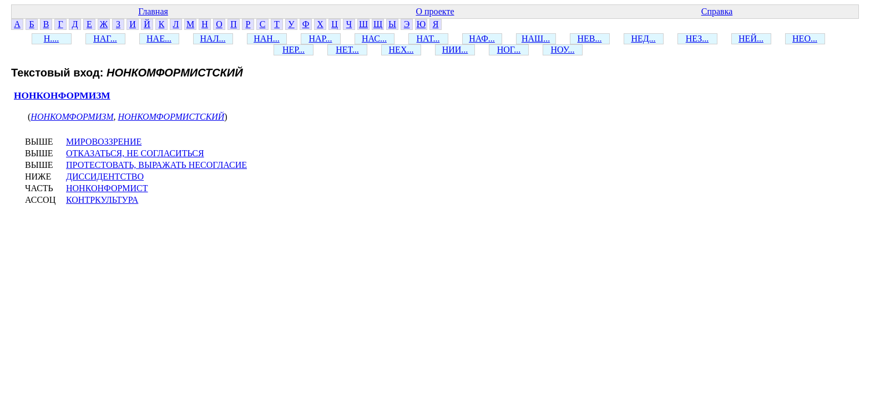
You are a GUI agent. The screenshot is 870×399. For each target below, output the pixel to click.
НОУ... (563, 49)
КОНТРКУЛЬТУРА (102, 199)
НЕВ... (590, 38)
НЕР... (293, 49)
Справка (717, 11)
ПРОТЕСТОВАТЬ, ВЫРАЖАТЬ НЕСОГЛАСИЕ (156, 165)
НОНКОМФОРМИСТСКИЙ (171, 116)
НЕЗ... (697, 38)
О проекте (435, 11)
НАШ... (536, 38)
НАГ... (105, 38)
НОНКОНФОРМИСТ (107, 188)
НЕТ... (347, 49)
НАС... (374, 38)
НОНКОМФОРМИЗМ (72, 116)
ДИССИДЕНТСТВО (105, 176)
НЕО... (804, 38)
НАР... (320, 38)
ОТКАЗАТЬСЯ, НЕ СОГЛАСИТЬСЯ (135, 153)
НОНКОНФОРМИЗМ (62, 95)
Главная (153, 11)
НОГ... (509, 49)
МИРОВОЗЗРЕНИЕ (103, 141)
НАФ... (482, 38)
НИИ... (455, 49)
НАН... (267, 38)
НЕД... (643, 38)
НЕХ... (401, 49)
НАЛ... (213, 38)
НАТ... (428, 38)
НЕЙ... (751, 38)
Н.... (51, 38)
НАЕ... (158, 38)
